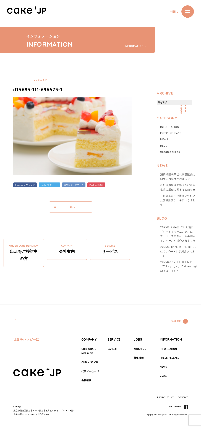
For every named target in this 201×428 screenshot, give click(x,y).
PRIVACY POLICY (165, 397)
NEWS (164, 139)
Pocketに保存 (96, 185)
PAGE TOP (176, 321)
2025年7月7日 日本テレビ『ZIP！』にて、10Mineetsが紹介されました (178, 266)
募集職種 (139, 357)
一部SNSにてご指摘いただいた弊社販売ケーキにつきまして (177, 200)
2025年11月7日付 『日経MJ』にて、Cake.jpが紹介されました (178, 251)
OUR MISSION (89, 362)
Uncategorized (170, 152)
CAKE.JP (112, 349)
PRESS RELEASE (170, 133)
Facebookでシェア (25, 185)
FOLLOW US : (175, 406)
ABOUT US (140, 349)
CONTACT (183, 397)
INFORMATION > (135, 46)
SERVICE (114, 339)
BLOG (164, 145)
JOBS (138, 339)
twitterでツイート (49, 185)
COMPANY (89, 339)
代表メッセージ (90, 371)
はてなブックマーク (73, 185)
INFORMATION (169, 127)
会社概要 (86, 380)
